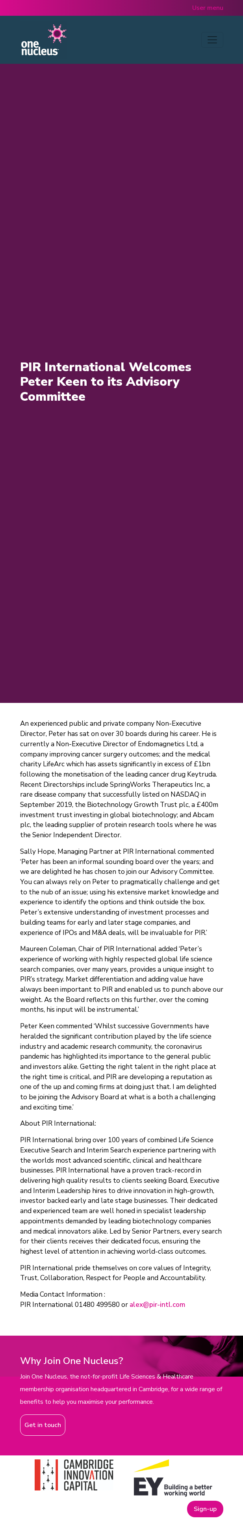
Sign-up (205, 1509)
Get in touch (42, 1425)
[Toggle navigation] (212, 40)
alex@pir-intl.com (157, 1304)
